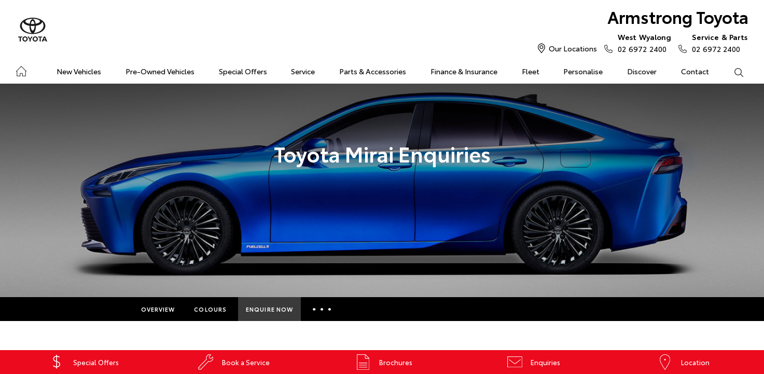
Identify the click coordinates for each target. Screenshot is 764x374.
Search (732, 71)
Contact (695, 71)
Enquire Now (269, 309)
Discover (642, 71)
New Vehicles (79, 71)
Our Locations (573, 48)
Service (303, 71)
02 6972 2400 (642, 42)
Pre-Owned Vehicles (160, 71)
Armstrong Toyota (677, 16)
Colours (210, 309)
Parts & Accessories (372, 71)
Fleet (530, 71)
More (321, 309)
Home (21, 69)
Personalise (583, 71)
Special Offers (243, 71)
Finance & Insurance (463, 71)
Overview (158, 309)
